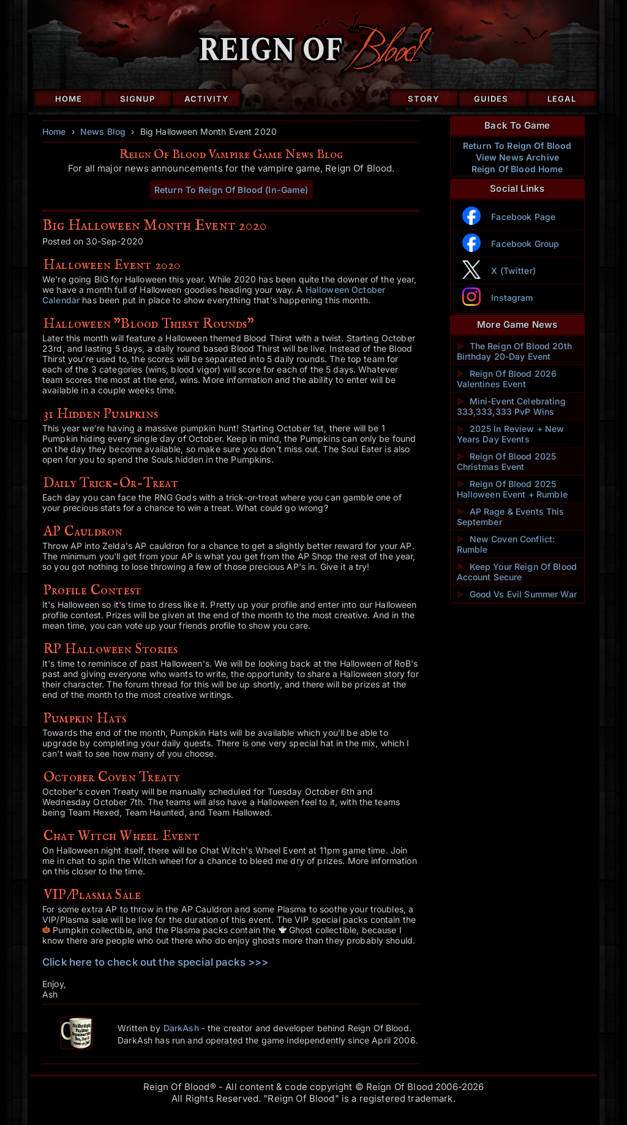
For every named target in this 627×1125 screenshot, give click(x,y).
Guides (491, 99)
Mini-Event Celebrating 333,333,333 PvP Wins (511, 406)
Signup (137, 99)
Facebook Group (525, 243)
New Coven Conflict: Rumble (506, 544)
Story (424, 99)
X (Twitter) (513, 270)
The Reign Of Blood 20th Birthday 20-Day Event (514, 351)
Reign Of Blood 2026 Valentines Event (507, 378)
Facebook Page (523, 216)
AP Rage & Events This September (511, 516)
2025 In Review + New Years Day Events (511, 433)
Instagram (512, 297)
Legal (561, 99)
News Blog (103, 131)
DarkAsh (181, 1028)
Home (68, 99)
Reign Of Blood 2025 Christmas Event (507, 461)
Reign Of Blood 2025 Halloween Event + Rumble (512, 489)
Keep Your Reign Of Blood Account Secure (517, 571)
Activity (206, 99)
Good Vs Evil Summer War (517, 594)
